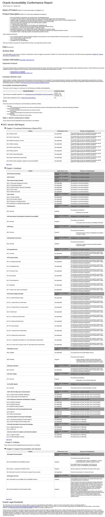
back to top (9, 164)
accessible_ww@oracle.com (27, 60)
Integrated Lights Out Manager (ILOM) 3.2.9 (21, 73)
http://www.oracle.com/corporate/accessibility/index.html (35, 82)
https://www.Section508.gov (29, 97)
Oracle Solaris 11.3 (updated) (17, 71)
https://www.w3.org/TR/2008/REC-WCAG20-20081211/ (40, 94)
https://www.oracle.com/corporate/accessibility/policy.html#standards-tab (21, 506)
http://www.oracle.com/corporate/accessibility (21, 507)
